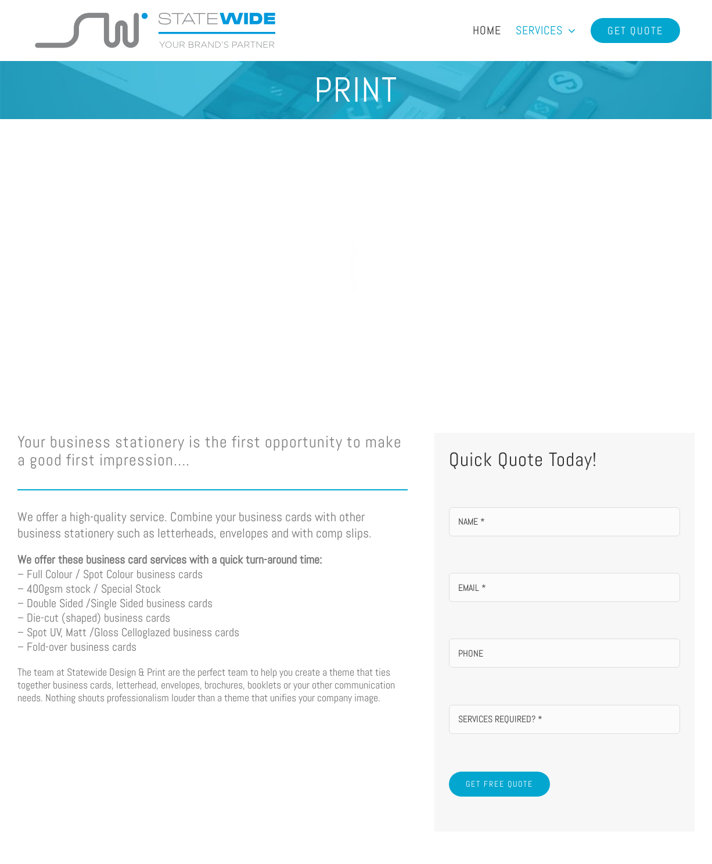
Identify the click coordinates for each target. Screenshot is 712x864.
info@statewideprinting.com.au (369, 767)
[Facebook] (467, 759)
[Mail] (493, 759)
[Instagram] (519, 759)
